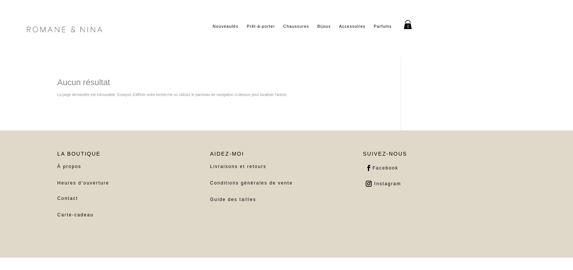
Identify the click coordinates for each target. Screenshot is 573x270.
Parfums (383, 26)
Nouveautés (225, 26)
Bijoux (324, 26)
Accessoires (352, 26)
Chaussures (296, 26)
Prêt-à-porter (261, 26)
